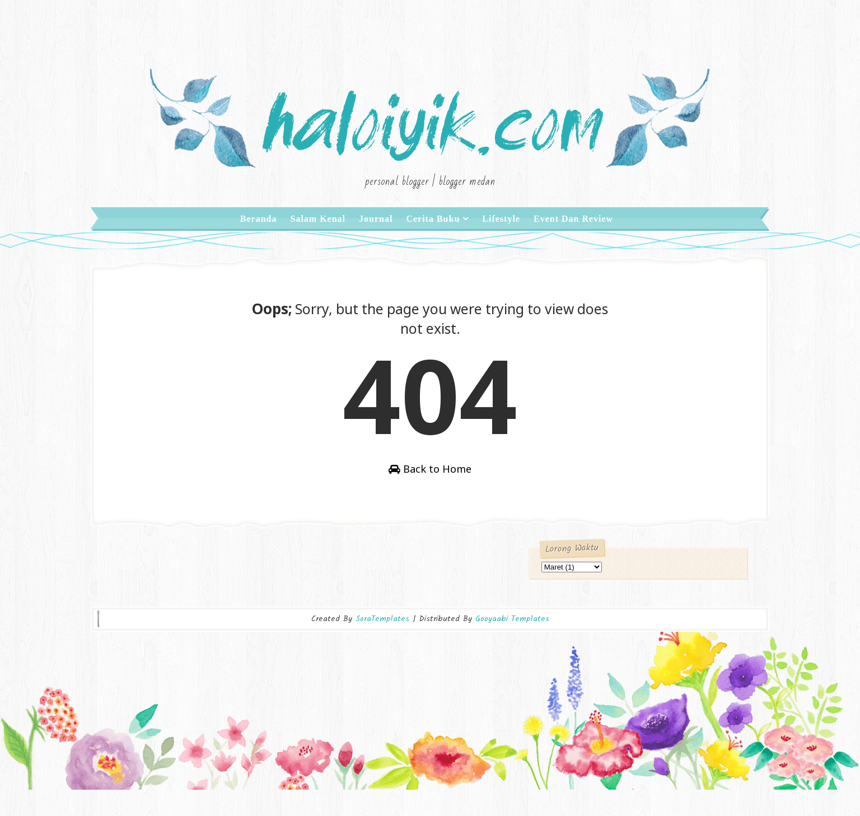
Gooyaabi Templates (512, 649)
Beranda (258, 235)
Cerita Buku (433, 235)
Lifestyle (501, 235)
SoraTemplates (382, 649)
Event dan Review (573, 235)
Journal (375, 235)
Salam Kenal (317, 235)
